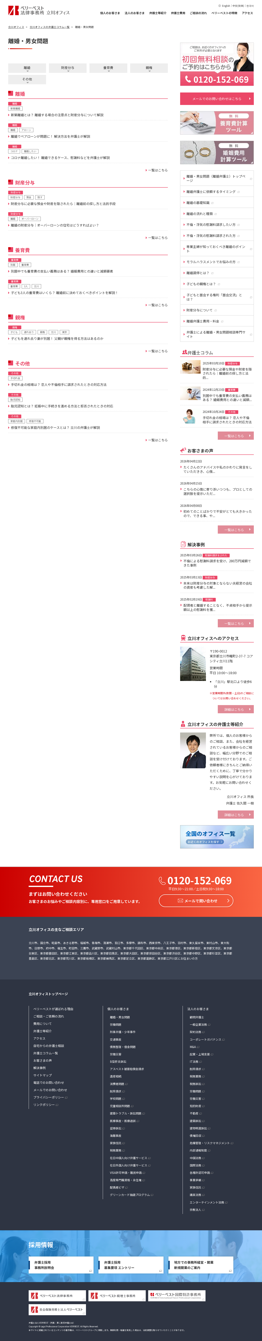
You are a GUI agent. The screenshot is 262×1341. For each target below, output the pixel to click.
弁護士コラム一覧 (45, 1052)
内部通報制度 (198, 1149)
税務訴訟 (195, 1083)
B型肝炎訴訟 (118, 1060)
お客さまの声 (42, 1059)
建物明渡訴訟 (198, 1127)
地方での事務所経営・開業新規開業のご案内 (193, 1264)
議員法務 (195, 1194)
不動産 (194, 1112)
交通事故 (115, 1038)
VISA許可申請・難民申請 (126, 1171)
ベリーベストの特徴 (224, 13)
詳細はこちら (234, 709)
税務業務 (115, 1149)
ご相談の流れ (198, 13)
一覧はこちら (234, 435)
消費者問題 (117, 1083)
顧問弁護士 (197, 1016)
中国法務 (195, 1157)
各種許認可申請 (200, 1171)
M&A (193, 1046)
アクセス (247, 13)
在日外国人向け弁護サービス (128, 1164)
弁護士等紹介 (157, 13)
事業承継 (195, 1179)
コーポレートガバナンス (205, 1038)
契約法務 (195, 1031)
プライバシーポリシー (48, 1096)
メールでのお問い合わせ (50, 1088)
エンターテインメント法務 (207, 1201)
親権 (149, 67)
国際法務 (195, 1164)
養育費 (108, 67)
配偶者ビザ (117, 1186)
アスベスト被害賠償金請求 (127, 1068)
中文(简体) (238, 5)
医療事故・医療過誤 (123, 1120)
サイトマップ (42, 1074)
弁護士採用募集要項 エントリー (119, 1264)
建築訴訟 (195, 1120)
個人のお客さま (110, 13)
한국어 (250, 5)
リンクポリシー (44, 1103)
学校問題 (115, 1097)
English (226, 5)
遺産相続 (115, 1075)
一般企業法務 (198, 1023)
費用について (42, 1022)
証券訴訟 (115, 1127)
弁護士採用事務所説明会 (44, 1264)
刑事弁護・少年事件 (123, 1031)
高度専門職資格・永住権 (125, 1179)
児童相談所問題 (120, 1105)
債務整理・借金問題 (123, 1046)
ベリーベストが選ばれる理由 (53, 1007)
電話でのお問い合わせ (48, 1081)
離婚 (27, 67)
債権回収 (195, 1134)
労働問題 (115, 1023)
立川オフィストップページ (48, 992)
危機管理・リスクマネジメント (210, 1142)
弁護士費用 (178, 13)
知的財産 (195, 1105)
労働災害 (115, 1053)
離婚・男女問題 (120, 1016)
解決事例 (39, 1066)
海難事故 (115, 1134)
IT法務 (194, 1060)
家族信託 (115, 1142)
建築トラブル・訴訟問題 (125, 1112)
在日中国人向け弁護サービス (128, 1157)
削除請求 (115, 1090)
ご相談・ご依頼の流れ (48, 1015)
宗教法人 (195, 1208)
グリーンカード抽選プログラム (130, 1194)
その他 (27, 79)
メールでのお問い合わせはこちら (217, 98)
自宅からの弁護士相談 (48, 1044)
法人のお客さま (135, 13)
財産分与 (67, 67)
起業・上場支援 (200, 1053)
